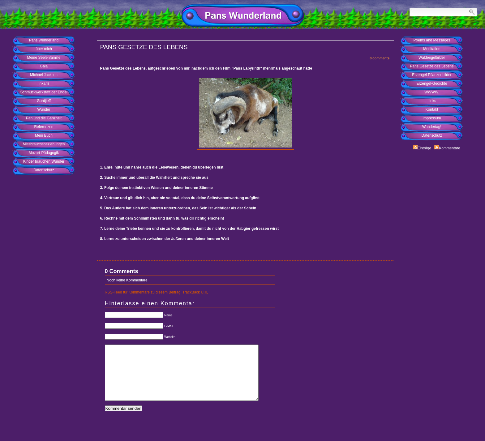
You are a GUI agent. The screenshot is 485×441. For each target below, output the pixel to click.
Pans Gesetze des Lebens (432, 66)
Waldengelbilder (431, 57)
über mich (44, 49)
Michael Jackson (44, 75)
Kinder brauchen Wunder (43, 161)
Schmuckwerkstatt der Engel (43, 92)
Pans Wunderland (43, 40)
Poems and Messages (432, 40)
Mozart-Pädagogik (44, 153)
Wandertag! (431, 127)
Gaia (44, 66)
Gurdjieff (44, 101)
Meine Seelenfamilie (43, 57)
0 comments (379, 58)
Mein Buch (44, 135)
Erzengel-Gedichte (431, 83)
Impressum (432, 118)
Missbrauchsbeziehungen (44, 144)
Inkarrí (43, 83)
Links (431, 101)
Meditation (431, 49)
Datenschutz (43, 170)
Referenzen (43, 127)
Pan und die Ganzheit (44, 118)
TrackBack (195, 292)
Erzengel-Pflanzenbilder (431, 75)
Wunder (43, 109)
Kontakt (432, 109)
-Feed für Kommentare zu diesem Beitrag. (143, 292)
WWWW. (431, 92)
